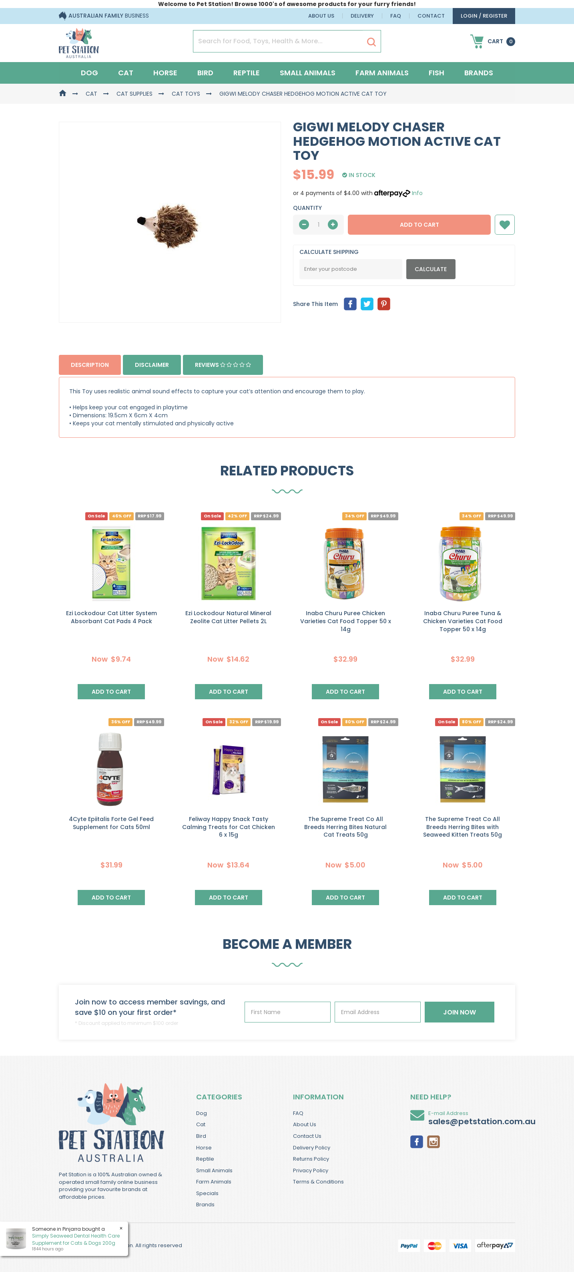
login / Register (484, 16)
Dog (89, 73)
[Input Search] (278, 41)
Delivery (362, 15)
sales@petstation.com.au (482, 1121)
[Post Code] (350, 269)
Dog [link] (201, 1113)
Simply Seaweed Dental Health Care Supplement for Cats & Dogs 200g (76, 1239)
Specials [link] (207, 1193)
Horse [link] (204, 1147)
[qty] (318, 225)
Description (90, 365)
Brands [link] (205, 1204)
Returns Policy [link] (311, 1159)
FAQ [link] (298, 1113)
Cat (125, 73)
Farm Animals (382, 73)
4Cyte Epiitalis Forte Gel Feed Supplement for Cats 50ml (111, 823)
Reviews (223, 365)
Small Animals (307, 73)
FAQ (395, 15)
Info (417, 193)
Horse (165, 73)
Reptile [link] (205, 1159)
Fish (436, 73)
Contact (431, 15)
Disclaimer (152, 365)
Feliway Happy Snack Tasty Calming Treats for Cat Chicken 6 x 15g (228, 827)
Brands (478, 73)
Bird (205, 73)
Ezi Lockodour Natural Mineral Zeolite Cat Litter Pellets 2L (228, 617)
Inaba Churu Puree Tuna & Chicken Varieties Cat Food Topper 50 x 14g (462, 621)
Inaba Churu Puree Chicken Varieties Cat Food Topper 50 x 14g (345, 621)
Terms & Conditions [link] (318, 1181)
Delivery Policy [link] (311, 1147)
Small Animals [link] (214, 1170)
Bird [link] (201, 1136)
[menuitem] (350, 304)
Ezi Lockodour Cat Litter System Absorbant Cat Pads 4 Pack (111, 617)
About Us (321, 15)
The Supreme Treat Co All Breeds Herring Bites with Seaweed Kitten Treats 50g (462, 827)
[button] (505, 225)
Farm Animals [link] (213, 1181)
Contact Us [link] (307, 1136)
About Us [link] (304, 1124)
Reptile (246, 73)
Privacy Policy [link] (310, 1170)
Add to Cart (419, 225)
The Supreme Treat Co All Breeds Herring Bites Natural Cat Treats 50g (345, 827)
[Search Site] (371, 41)
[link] (416, 1141)
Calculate (431, 269)
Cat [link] (200, 1124)
